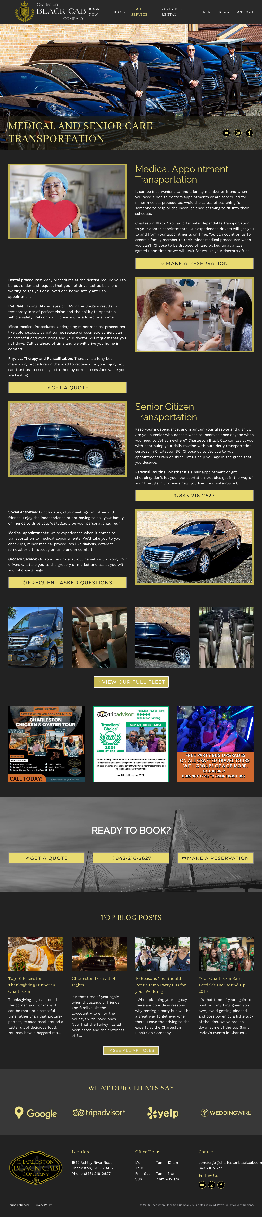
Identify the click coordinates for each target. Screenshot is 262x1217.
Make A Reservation (194, 263)
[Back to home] (48, 12)
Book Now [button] (94, 12)
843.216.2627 (210, 1168)
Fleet (207, 12)
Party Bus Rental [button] (172, 12)
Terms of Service (19, 1204)
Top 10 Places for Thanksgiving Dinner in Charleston (31, 985)
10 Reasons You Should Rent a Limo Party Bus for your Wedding (160, 985)
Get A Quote (67, 388)
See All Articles (131, 1050)
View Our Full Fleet (131, 682)
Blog (224, 12)
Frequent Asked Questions (67, 583)
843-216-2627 (194, 496)
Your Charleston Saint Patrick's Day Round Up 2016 (222, 985)
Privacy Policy (43, 1204)
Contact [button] (245, 12)
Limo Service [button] (139, 12)
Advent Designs (243, 1204)
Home (119, 12)
